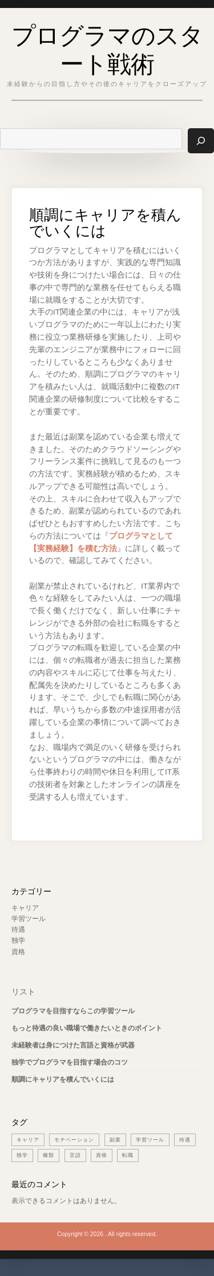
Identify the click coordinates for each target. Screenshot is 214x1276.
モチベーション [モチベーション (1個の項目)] (74, 1140)
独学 (18, 940)
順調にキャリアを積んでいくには (62, 1079)
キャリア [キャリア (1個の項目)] (28, 1140)
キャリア (25, 908)
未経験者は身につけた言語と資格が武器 (73, 1045)
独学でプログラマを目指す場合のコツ (69, 1062)
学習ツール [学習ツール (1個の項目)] (150, 1140)
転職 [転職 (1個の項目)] (128, 1155)
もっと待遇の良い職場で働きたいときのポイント (86, 1028)
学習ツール (28, 919)
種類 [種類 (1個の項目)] (48, 1155)
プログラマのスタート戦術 (107, 47)
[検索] (201, 140)
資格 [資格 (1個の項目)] (101, 1155)
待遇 (18, 929)
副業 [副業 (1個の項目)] (115, 1140)
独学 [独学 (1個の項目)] (22, 1155)
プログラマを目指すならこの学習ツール (73, 1011)
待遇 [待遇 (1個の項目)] (185, 1140)
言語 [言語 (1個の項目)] (75, 1155)
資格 (18, 952)
